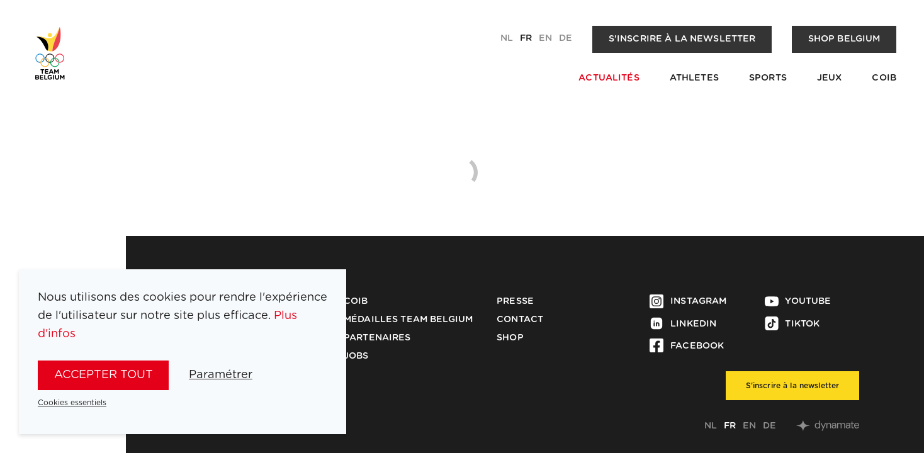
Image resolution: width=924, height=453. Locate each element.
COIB (884, 78)
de (565, 38)
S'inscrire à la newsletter (682, 39)
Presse (515, 301)
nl (506, 38)
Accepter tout (103, 375)
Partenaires (377, 337)
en (545, 38)
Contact (520, 319)
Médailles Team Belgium (408, 319)
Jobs (356, 356)
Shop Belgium (844, 39)
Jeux (829, 78)
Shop (510, 337)
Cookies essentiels (72, 402)
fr (526, 38)
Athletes (694, 78)
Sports (768, 78)
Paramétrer (220, 375)
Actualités (608, 78)
